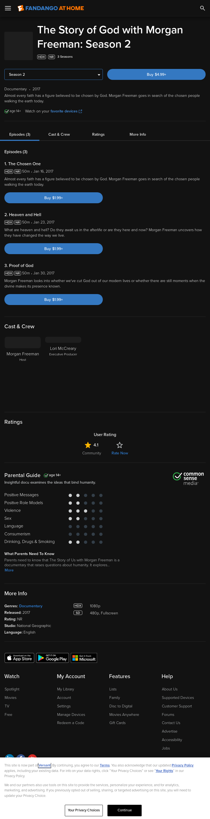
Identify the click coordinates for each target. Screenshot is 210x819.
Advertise (169, 731)
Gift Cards (117, 723)
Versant (45, 765)
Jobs (166, 748)
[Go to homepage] (50, 8)
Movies (10, 697)
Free (8, 714)
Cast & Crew (59, 134)
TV (7, 706)
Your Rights (164, 771)
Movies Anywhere (124, 714)
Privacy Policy (183, 765)
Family (114, 697)
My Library (65, 689)
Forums (168, 714)
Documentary (30, 606)
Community (91, 453)
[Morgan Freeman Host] (22, 370)
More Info (138, 134)
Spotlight (12, 689)
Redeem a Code (70, 723)
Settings (64, 706)
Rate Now (120, 453)
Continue (125, 810)
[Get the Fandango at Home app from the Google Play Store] (52, 658)
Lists (112, 689)
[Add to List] (203, 57)
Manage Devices (71, 714)
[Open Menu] (8, 8)
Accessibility (172, 739)
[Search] (202, 8)
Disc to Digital (120, 706)
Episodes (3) (19, 134)
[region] (105, 788)
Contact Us (171, 723)
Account (64, 697)
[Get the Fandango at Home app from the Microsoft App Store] (84, 658)
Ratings (98, 134)
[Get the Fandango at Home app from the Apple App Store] (19, 658)
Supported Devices (178, 697)
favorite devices (66, 111)
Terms (105, 765)
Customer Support (177, 706)
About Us (169, 689)
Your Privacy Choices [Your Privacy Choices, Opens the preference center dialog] (84, 810)
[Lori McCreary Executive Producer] (63, 370)
